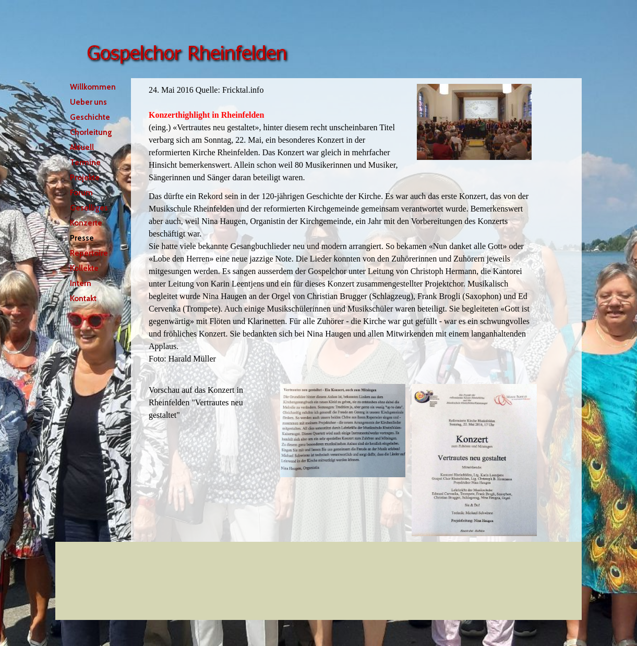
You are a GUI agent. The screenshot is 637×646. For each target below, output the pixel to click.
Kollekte (84, 268)
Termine (85, 162)
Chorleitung (91, 132)
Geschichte (90, 117)
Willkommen (93, 87)
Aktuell (82, 147)
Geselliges (89, 208)
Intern (80, 283)
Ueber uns (88, 102)
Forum (81, 192)
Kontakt (83, 298)
